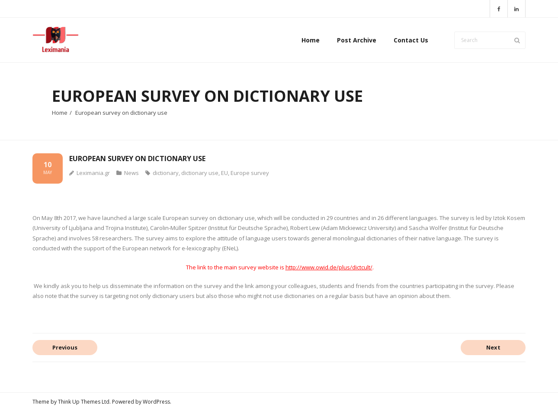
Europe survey (250, 173)
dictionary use (199, 173)
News (131, 173)
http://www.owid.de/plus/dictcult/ (328, 267)
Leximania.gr (93, 173)
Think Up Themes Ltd (83, 401)
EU (224, 173)
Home (59, 113)
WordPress (156, 401)
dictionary (166, 173)
